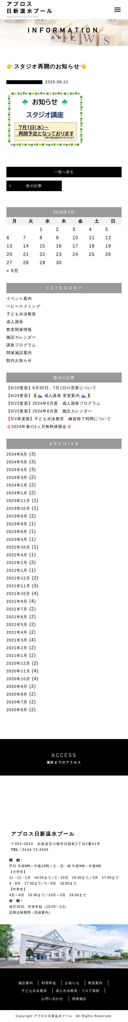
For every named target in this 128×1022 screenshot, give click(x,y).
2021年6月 (17, 617)
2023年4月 (17, 539)
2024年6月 (17, 454)
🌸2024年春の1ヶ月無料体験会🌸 (39, 426)
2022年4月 (17, 555)
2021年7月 (17, 609)
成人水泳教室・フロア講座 (77, 991)
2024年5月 (17, 462)
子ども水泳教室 (21, 314)
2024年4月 (17, 469)
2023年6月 (17, 531)
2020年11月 (18, 671)
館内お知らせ (19, 360)
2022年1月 (17, 570)
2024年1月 (17, 493)
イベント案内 (19, 298)
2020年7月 (17, 702)
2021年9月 (17, 601)
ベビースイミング (23, 306)
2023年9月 (17, 516)
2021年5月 (17, 624)
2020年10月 (18, 679)
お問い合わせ (52, 999)
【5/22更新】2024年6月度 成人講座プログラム (53, 403)
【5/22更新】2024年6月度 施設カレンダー (49, 411)
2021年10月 (18, 593)
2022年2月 (17, 562)
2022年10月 (18, 547)
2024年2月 (17, 485)
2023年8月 (17, 524)
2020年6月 (17, 710)
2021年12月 (18, 578)
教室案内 (95, 983)
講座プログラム (21, 345)
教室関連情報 (19, 329)
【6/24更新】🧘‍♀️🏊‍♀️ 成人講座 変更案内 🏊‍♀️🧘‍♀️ (48, 395)
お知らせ (72, 983)
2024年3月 (17, 477)
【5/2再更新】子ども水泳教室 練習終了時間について (58, 419)
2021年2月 (17, 648)
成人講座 (15, 321)
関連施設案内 (19, 352)
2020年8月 (17, 694)
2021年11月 (18, 586)
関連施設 (79, 999)
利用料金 (49, 983)
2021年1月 (17, 655)
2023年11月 (18, 500)
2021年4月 (17, 632)
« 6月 (12, 270)
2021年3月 (17, 640)
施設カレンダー (21, 337)
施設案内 (25, 983)
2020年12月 (18, 663)
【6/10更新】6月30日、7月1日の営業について (51, 388)
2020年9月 (17, 686)
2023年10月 (18, 508)
